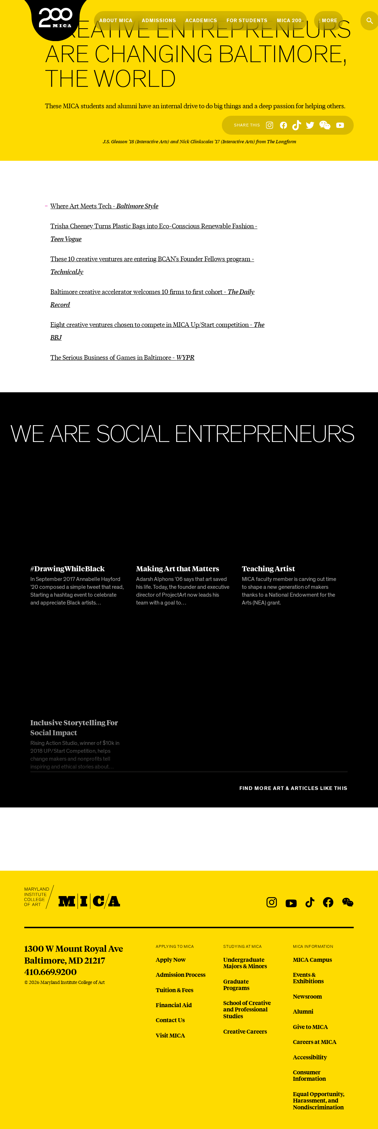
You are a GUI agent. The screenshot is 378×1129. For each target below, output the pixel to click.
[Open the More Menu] (328, 20)
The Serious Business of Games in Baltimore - (122, 357)
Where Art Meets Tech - (104, 205)
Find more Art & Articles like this (293, 788)
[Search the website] (369, 20)
